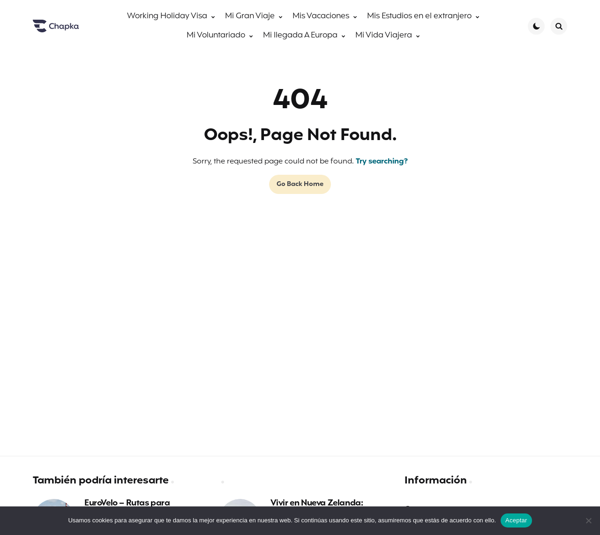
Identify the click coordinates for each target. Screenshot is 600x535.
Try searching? (382, 161)
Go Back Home (300, 184)
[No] (588, 520)
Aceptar (516, 520)
